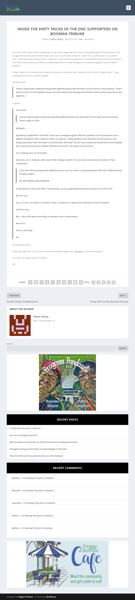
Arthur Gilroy (57, 39)
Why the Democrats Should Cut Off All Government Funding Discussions (44, 442)
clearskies (16, 503)
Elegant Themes (26, 597)
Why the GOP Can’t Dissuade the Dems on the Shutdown (36, 456)
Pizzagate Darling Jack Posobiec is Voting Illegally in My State (38, 449)
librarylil (16, 490)
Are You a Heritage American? (24, 435)
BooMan (16, 478)
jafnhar (15, 515)
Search (10, 343)
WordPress (51, 597)
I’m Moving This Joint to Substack (25, 428)
